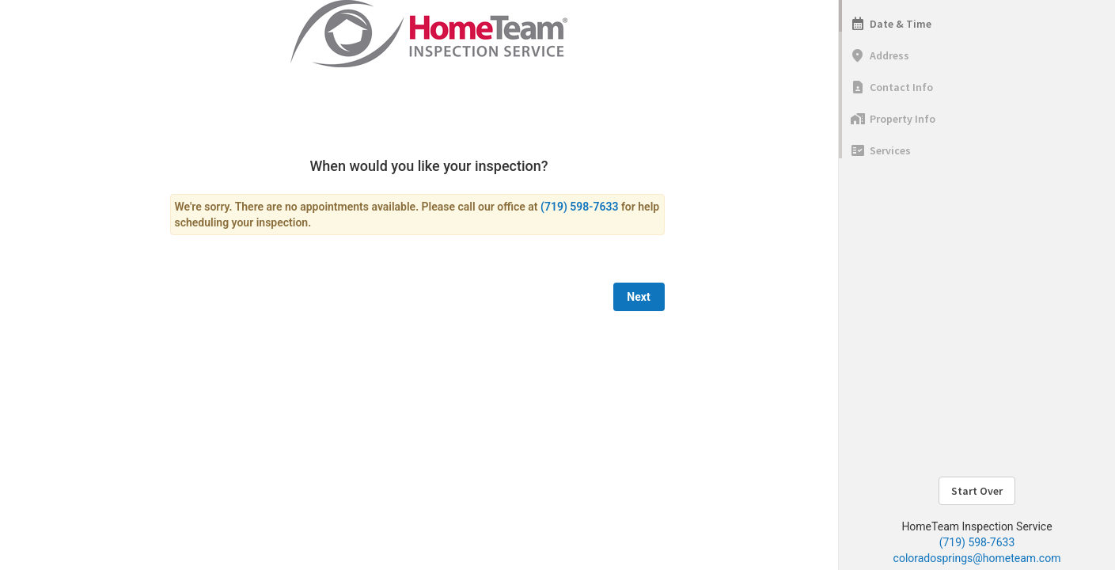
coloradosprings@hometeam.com (977, 558)
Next (638, 297)
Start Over (977, 491)
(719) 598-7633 (977, 542)
